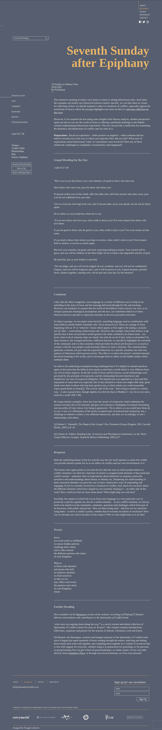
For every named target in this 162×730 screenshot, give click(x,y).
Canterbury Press (76, 644)
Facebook (140, 22)
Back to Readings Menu (21, 163)
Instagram (148, 22)
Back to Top (21, 159)
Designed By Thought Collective (26, 719)
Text (14, 91)
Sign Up (143, 690)
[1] (116, 315)
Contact (144, 17)
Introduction (18, 86)
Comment (16, 97)
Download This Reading (21, 155)
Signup (143, 11)
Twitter (144, 22)
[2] (83, 379)
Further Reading (20, 112)
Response (16, 102)
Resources (145, 14)
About (143, 5)
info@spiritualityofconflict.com (26, 679)
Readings (144, 8)
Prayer (15, 107)
